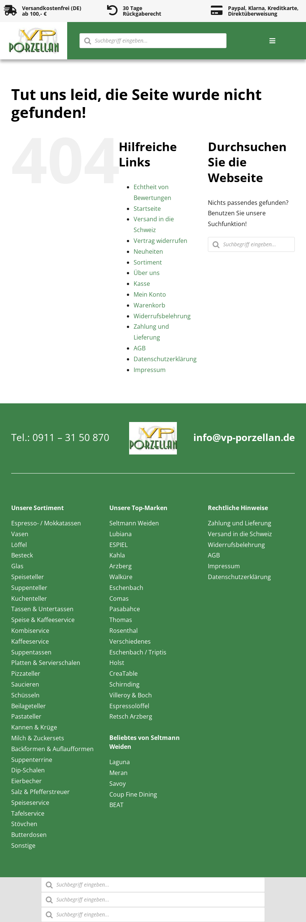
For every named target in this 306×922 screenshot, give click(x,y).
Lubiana (120, 534)
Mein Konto (150, 294)
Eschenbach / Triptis (137, 652)
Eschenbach (126, 588)
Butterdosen (29, 835)
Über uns (147, 273)
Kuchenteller (29, 598)
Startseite (147, 208)
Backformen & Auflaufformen (52, 749)
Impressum (150, 370)
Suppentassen (31, 652)
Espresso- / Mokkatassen (46, 523)
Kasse (142, 283)
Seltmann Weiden (134, 523)
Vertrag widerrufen (160, 241)
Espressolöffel (129, 706)
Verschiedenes (130, 641)
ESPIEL (118, 545)
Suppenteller (29, 588)
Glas (17, 566)
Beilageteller (28, 706)
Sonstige (23, 845)
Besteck (22, 555)
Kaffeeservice (30, 641)
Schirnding (124, 684)
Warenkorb (149, 305)
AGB (140, 348)
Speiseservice (30, 802)
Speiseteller (27, 577)
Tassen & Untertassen (42, 609)
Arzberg (120, 566)
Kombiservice (30, 630)
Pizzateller (25, 673)
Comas (119, 598)
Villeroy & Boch (130, 695)
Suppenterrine (31, 760)
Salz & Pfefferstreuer (40, 792)
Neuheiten (148, 251)
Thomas (120, 620)
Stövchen (24, 824)
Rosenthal (123, 630)
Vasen (19, 534)
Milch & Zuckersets (37, 738)
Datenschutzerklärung (165, 359)
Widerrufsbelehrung (162, 316)
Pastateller (26, 716)
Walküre (120, 577)
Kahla (117, 555)
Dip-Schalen (28, 770)
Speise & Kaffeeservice (43, 620)
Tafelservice (27, 813)
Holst (116, 663)
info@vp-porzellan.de (244, 437)
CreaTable (123, 673)
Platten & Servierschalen (45, 663)
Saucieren (25, 684)
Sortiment (148, 262)
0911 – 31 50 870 (70, 437)
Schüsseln (25, 695)
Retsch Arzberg (130, 716)
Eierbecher (26, 781)
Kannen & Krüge (34, 727)
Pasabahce (124, 609)
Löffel (19, 545)
